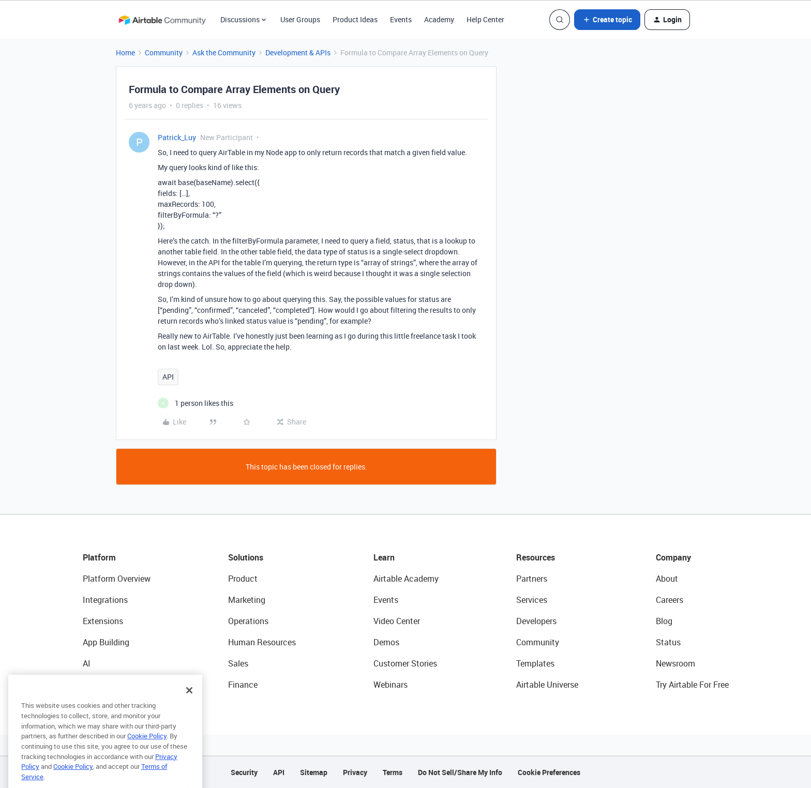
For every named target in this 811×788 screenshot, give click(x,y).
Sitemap (313, 772)
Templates (535, 663)
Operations (248, 621)
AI (87, 663)
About (667, 578)
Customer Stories (405, 663)
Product (243, 578)
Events (401, 19)
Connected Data (113, 684)
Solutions (245, 557)
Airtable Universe (547, 684)
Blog (664, 621)
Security (244, 772)
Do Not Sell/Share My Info (460, 772)
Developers (536, 621)
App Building (106, 642)
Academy (439, 19)
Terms (392, 772)
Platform (99, 557)
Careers (669, 599)
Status (668, 642)
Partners (531, 578)
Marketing (246, 599)
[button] (607, 19)
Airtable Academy (406, 578)
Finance (243, 684)
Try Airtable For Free (692, 684)
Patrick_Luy (177, 137)
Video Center (396, 621)
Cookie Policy (147, 754)
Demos (386, 642)
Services (531, 599)
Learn (384, 557)
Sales (238, 663)
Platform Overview (117, 578)
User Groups (300, 19)
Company (673, 557)
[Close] (189, 708)
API (168, 377)
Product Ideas (355, 19)
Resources (535, 557)
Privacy (355, 772)
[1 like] (195, 403)
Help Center (485, 19)
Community (164, 52)
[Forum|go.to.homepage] (162, 19)
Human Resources (262, 642)
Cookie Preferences (549, 772)
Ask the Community (224, 52)
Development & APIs (298, 52)
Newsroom (675, 663)
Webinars (390, 684)
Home (125, 52)
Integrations (105, 599)
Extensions (103, 621)
